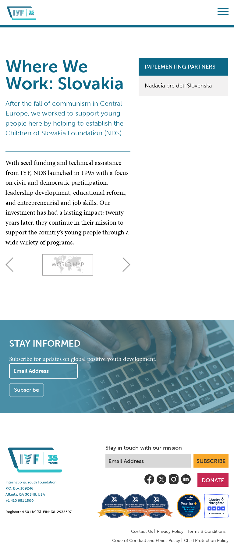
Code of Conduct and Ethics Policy (146, 540)
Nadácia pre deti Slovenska (178, 85)
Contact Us (142, 531)
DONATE (213, 480)
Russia (9, 265)
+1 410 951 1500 (19, 500)
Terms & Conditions (206, 531)
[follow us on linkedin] (186, 483)
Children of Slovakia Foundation (53, 133)
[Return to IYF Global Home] (22, 12)
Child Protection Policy (206, 540)
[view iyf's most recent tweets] (161, 483)
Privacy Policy (170, 531)
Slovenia (126, 265)
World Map (67, 264)
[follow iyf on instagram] (174, 483)
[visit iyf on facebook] (149, 483)
